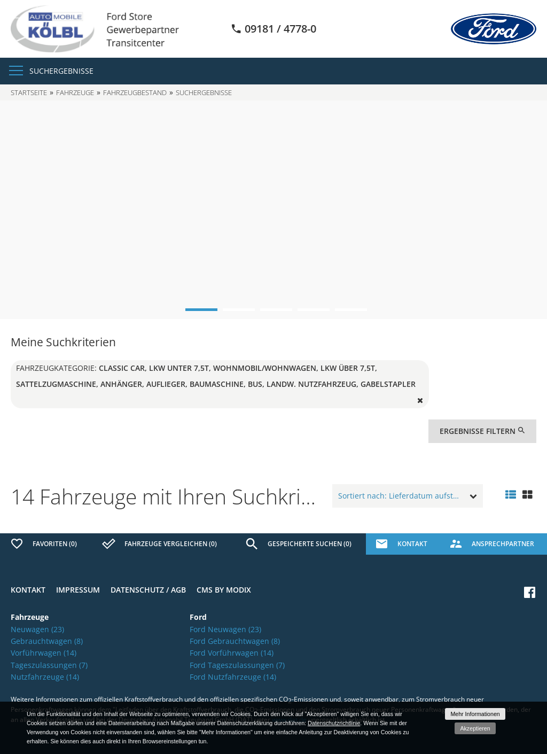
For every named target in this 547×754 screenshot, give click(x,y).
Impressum (78, 590)
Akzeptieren (475, 728)
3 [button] (276, 309)
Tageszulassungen (49, 665)
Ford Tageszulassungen (237, 665)
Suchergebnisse (61, 71)
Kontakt (28, 590)
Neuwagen (37, 629)
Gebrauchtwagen (47, 641)
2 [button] (239, 309)
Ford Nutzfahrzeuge (233, 677)
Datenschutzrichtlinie (334, 723)
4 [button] (314, 309)
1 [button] (201, 309)
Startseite (29, 92)
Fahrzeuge (75, 92)
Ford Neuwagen (225, 629)
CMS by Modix (224, 590)
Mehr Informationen (474, 714)
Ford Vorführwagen (232, 653)
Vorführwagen (43, 653)
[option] (273, 210)
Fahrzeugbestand (135, 92)
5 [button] (351, 309)
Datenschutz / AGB (148, 590)
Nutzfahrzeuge (45, 677)
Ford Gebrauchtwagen (235, 641)
